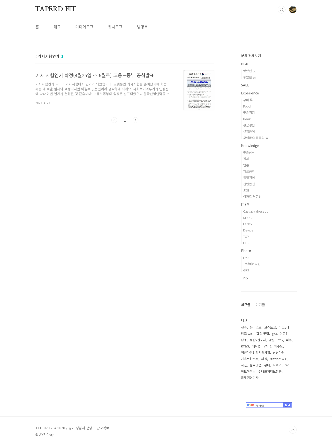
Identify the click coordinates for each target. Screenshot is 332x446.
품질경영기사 (249, 377)
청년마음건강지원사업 (255, 352)
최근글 (245, 304)
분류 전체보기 (251, 55)
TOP (293, 430)
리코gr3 (284, 327)
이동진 (284, 333)
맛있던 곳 (249, 71)
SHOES (248, 217)
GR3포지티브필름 (270, 371)
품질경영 (249, 177)
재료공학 (249, 171)
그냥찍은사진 (252, 263)
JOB (246, 190)
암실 (272, 340)
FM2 (246, 257)
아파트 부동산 (252, 196)
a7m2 (267, 346)
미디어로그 (84, 27)
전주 (244, 327)
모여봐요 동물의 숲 (255, 137)
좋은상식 (249, 152)
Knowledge (250, 145)
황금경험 (249, 125)
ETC (246, 242)
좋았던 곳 (249, 77)
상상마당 (279, 352)
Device (248, 230)
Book (247, 118)
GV (286, 365)
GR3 (246, 270)
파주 (289, 340)
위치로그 (115, 27)
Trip (244, 278)
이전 (114, 120)
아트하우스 (248, 371)
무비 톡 (248, 100)
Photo (246, 250)
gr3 (274, 333)
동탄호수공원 (278, 358)
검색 (281, 9)
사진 (244, 365)
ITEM (245, 204)
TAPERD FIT (55, 9)
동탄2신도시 (258, 340)
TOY (246, 236)
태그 (57, 27)
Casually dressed (255, 211)
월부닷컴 (255, 365)
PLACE (246, 64)
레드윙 (256, 346)
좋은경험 (249, 112)
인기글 (260, 304)
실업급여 (249, 131)
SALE (245, 85)
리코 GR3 (247, 333)
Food (247, 106)
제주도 (278, 346)
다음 (135, 120)
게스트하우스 (249, 358)
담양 (244, 340)
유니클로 (255, 327)
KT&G (245, 346)
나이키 (277, 365)
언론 (246, 165)
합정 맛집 (263, 333)
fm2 (280, 340)
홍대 (267, 365)
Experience (250, 93)
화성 (264, 358)
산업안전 (249, 184)
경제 (246, 158)
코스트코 (270, 327)
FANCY (247, 224)
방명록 (142, 27)
